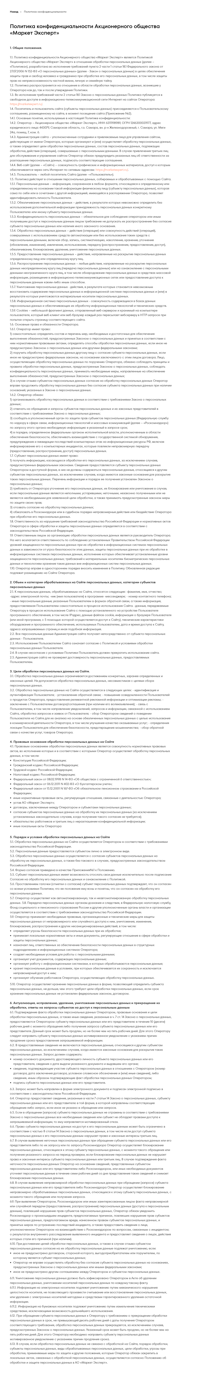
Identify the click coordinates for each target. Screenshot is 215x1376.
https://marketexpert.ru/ (26, 104)
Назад (14, 11)
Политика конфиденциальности (45, 11)
